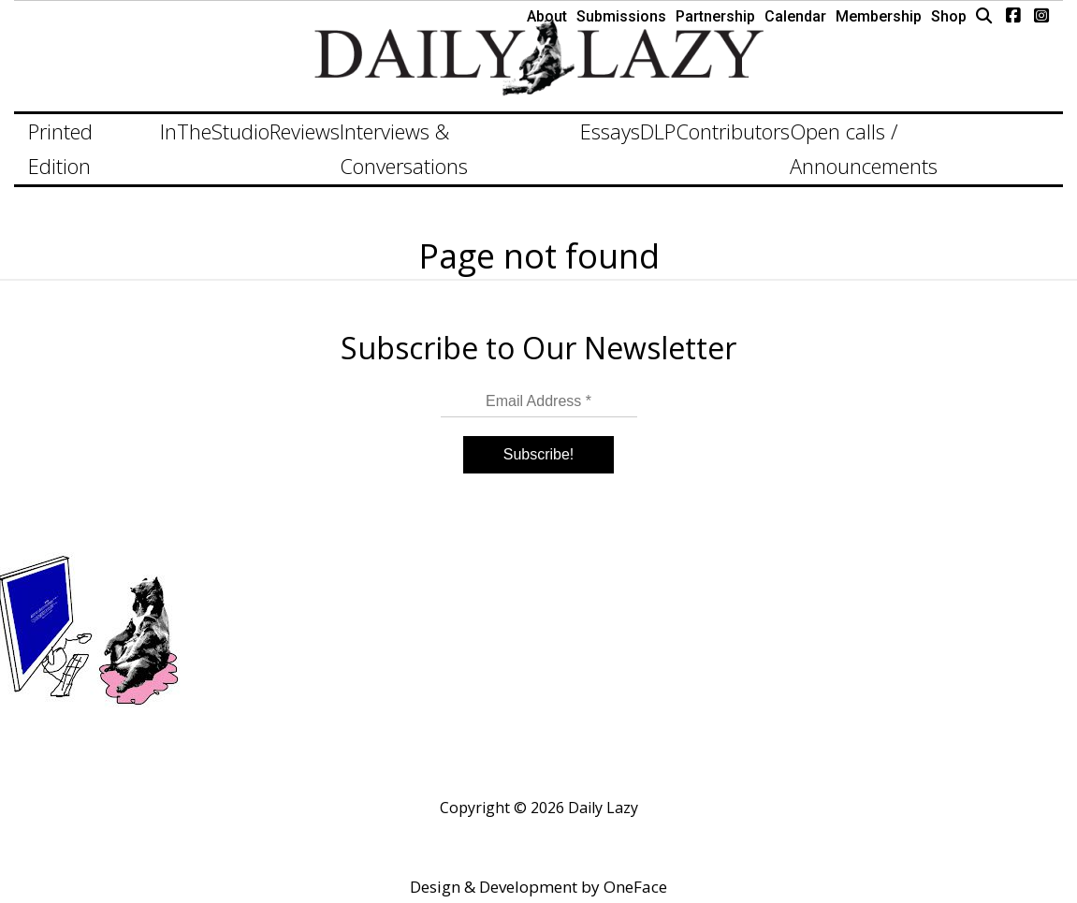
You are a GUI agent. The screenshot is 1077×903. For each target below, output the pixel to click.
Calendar (795, 16)
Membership (879, 16)
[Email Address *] (539, 401)
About (547, 16)
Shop (949, 16)
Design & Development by (538, 886)
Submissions (621, 16)
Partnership (715, 16)
